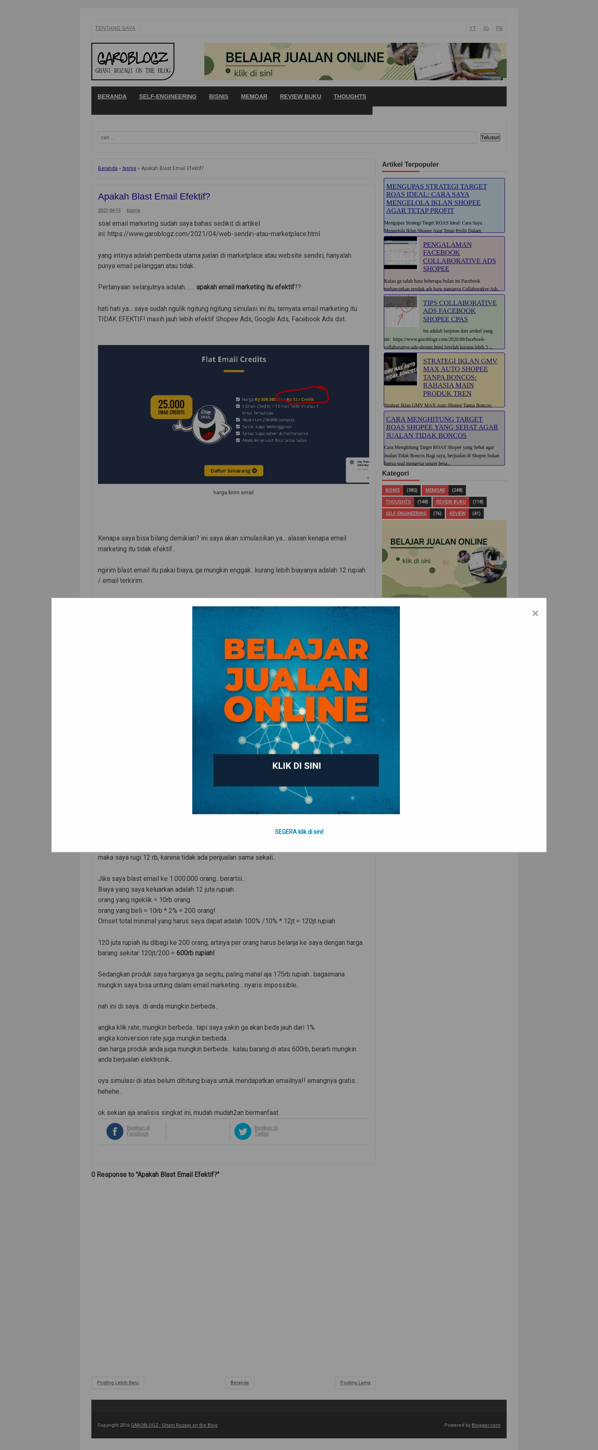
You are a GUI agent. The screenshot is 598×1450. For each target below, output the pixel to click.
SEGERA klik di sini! (299, 832)
